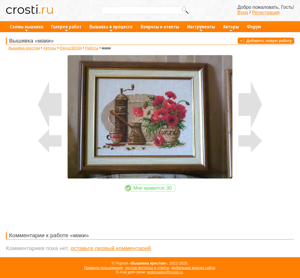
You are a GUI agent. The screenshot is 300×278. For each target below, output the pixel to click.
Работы (91, 48)
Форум (254, 26)
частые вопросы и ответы (147, 267)
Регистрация (266, 12)
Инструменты (201, 27)
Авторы (231, 27)
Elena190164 (71, 48)
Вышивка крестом (24, 48)
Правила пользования (103, 267)
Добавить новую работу (269, 40)
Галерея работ (66, 27)
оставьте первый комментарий (111, 248)
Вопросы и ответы (160, 26)
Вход (242, 12)
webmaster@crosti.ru (165, 272)
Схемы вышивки (26, 27)
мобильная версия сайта (193, 267)
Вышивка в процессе (111, 27)
